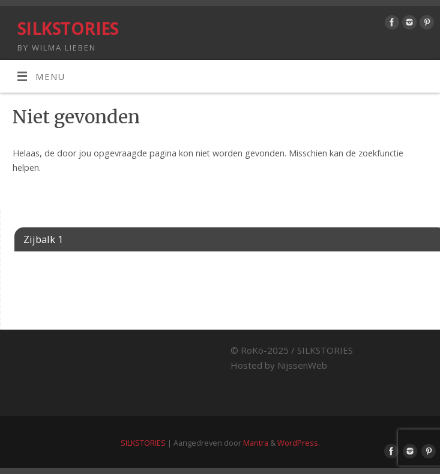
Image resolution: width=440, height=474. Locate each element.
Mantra (255, 442)
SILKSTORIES (68, 28)
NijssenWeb (302, 365)
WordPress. (298, 442)
